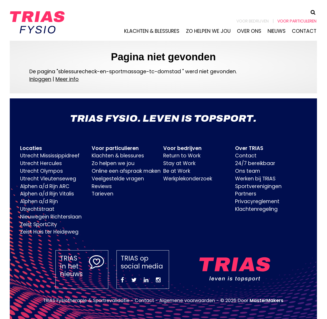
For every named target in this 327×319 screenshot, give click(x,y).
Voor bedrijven (252, 21)
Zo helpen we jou (208, 31)
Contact (304, 31)
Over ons (249, 31)
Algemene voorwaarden (187, 300)
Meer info (67, 79)
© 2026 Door (251, 300)
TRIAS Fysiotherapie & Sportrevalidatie (86, 300)
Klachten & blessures (151, 31)
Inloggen (40, 79)
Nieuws (277, 31)
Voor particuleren (296, 21)
